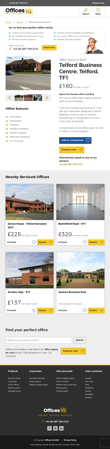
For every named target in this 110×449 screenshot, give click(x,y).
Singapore (89, 388)
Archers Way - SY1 (19, 292)
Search (20, 22)
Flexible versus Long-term (66, 385)
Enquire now (74, 351)
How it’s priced (62, 381)
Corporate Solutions (37, 378)
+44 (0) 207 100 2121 (71, 164)
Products (13, 371)
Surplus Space (35, 381)
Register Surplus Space (38, 385)
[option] (28, 73)
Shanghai (89, 394)
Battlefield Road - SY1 (72, 224)
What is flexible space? (65, 378)
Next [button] (47, 97)
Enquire (45, 242)
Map (9, 58)
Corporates (35, 371)
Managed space (14, 391)
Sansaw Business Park (72, 292)
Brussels (88, 397)
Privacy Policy (70, 440)
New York (89, 381)
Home (8, 22)
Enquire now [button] (49, 47)
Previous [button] (10, 97)
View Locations (93, 371)
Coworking (12, 381)
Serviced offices (14, 378)
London (88, 378)
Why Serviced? (64, 371)
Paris (87, 385)
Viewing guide (62, 391)
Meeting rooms (14, 388)
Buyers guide (61, 388)
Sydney (88, 391)
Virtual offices (13, 385)
